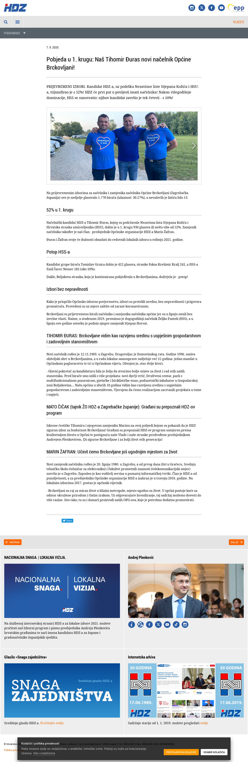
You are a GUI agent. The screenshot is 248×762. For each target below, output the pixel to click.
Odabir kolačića (214, 752)
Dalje (234, 542)
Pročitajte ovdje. (52, 723)
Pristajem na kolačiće (181, 752)
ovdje (204, 723)
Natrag (15, 542)
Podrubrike (12, 33)
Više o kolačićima (44, 753)
